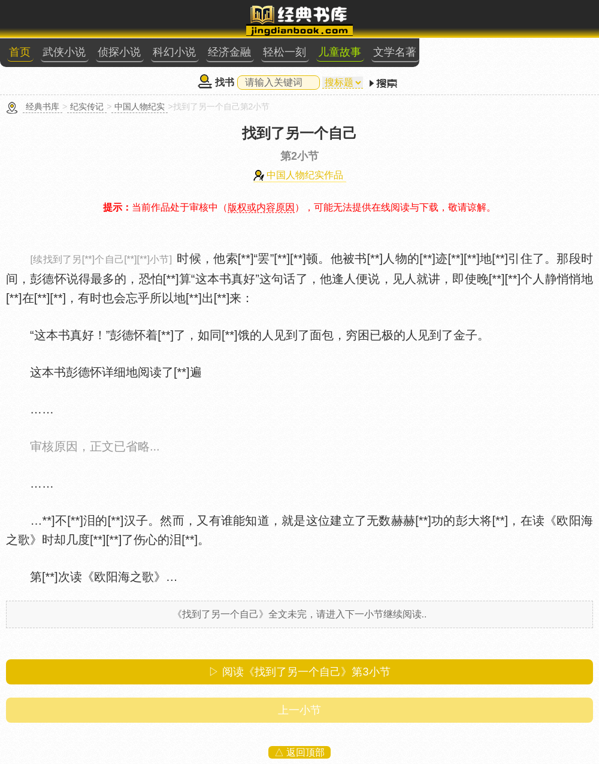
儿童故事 (339, 52)
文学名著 (394, 52)
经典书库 (42, 106)
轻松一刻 (284, 52)
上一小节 (299, 710)
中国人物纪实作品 (305, 175)
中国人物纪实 (139, 106)
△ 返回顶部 (299, 752)
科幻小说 (174, 52)
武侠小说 (64, 52)
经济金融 (229, 52)
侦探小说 (119, 52)
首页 (20, 52)
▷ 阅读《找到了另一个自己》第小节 (299, 672)
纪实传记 (87, 106)
